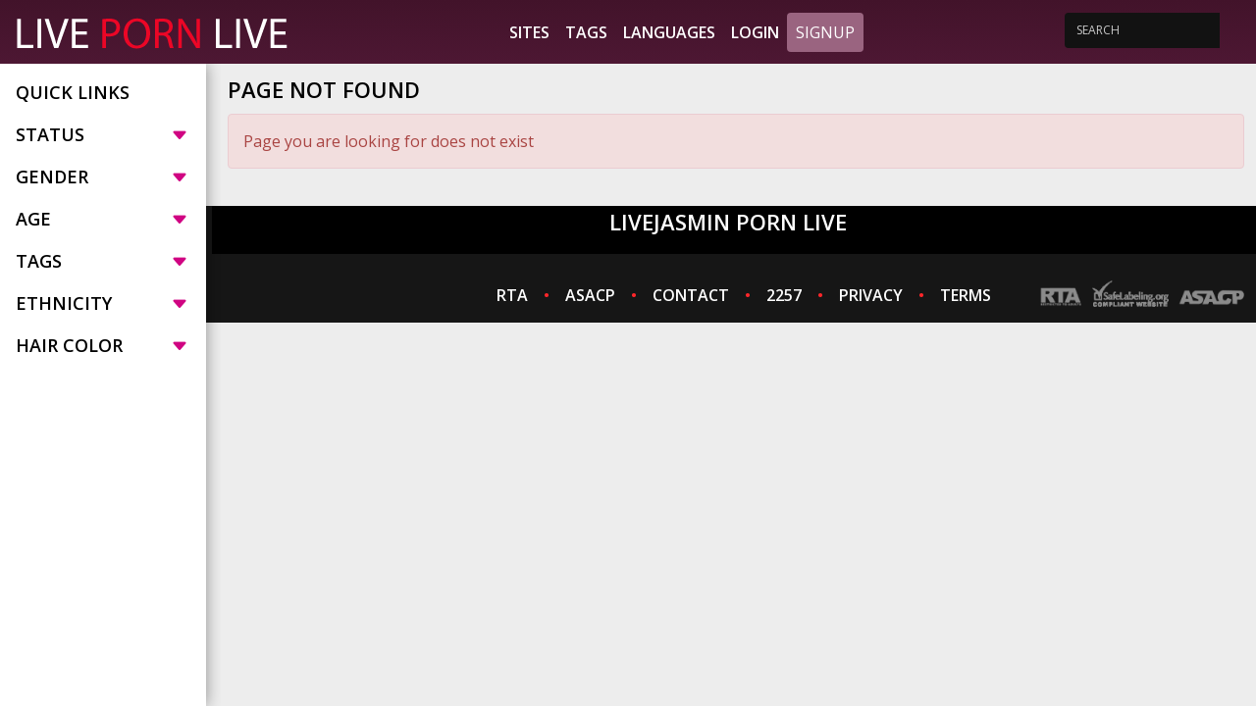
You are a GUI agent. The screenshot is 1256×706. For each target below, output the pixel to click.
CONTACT (691, 295)
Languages (669, 32)
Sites (529, 32)
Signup (825, 32)
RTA (512, 295)
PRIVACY (871, 295)
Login (755, 32)
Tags (586, 32)
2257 (784, 295)
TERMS (965, 295)
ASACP (590, 295)
